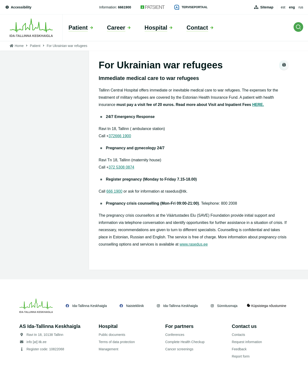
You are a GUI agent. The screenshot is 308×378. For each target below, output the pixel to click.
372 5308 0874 (121, 167)
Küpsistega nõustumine (266, 306)
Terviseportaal (191, 7)
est (283, 7)
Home (19, 46)
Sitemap (266, 7)
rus (301, 7)
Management (108, 349)
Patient (35, 46)
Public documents (112, 335)
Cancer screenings (179, 349)
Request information (247, 342)
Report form (241, 356)
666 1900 (123, 136)
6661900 (124, 7)
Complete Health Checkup (185, 342)
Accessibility (18, 7)
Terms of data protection (117, 342)
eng (292, 7)
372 (112, 136)
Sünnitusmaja (227, 306)
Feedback (239, 349)
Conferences (174, 335)
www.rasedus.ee (194, 244)
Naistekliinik (135, 306)
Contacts (238, 335)
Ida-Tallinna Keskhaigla (89, 306)
